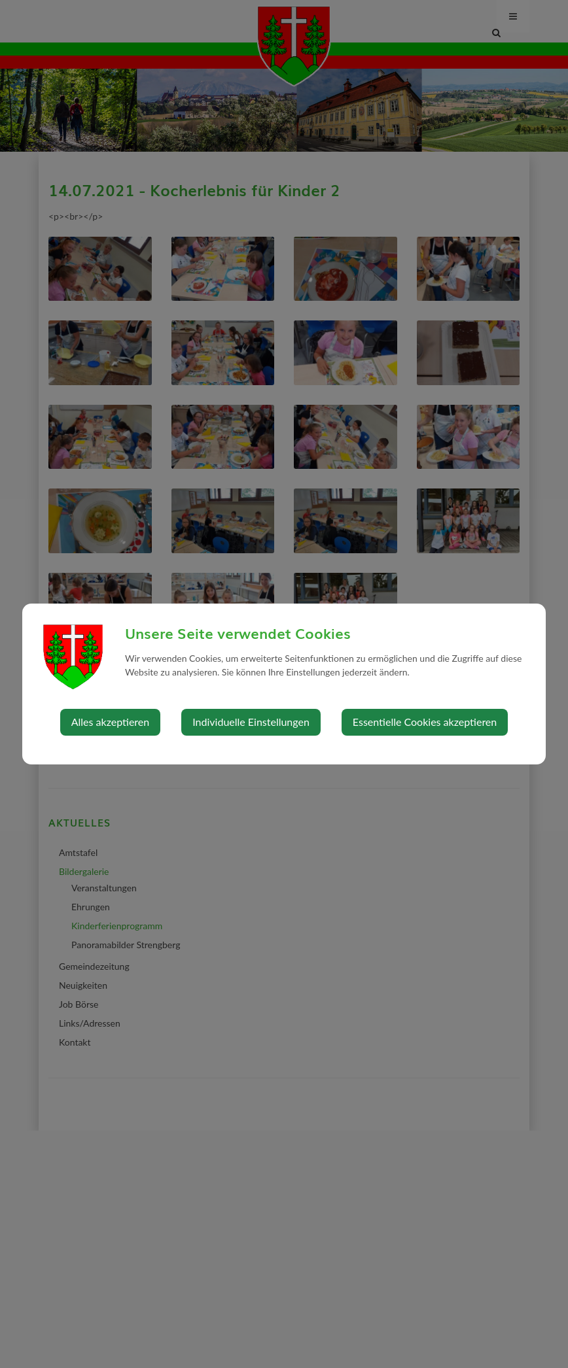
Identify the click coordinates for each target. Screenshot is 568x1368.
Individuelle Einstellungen (251, 721)
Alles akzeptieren (110, 721)
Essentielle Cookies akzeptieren (425, 721)
